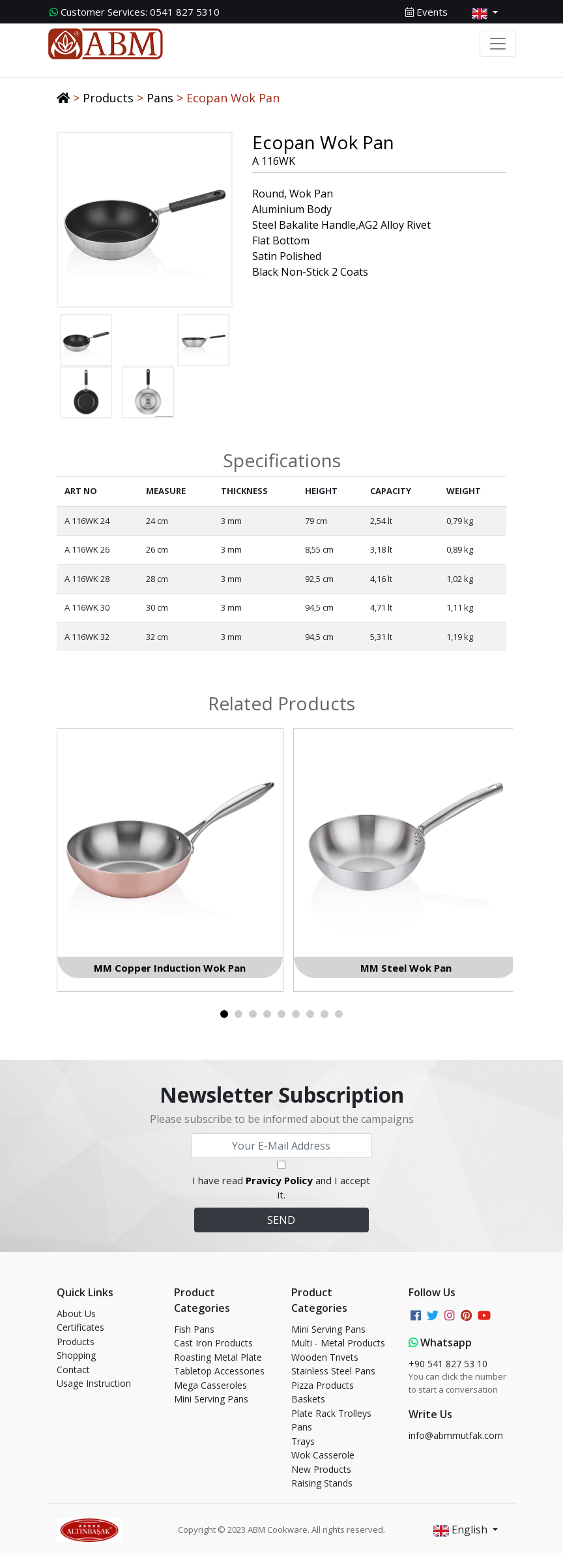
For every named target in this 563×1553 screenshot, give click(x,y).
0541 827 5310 (135, 11)
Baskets (308, 1399)
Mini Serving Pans (211, 1399)
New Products (321, 1469)
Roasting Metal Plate (218, 1357)
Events (426, 11)
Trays (303, 1441)
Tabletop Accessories (219, 1371)
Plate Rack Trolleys (331, 1413)
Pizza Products (322, 1385)
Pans (160, 98)
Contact (73, 1369)
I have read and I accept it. (281, 1188)
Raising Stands (322, 1483)
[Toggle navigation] (498, 44)
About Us (76, 1313)
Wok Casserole (322, 1455)
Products (108, 98)
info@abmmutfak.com (456, 1435)
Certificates (80, 1327)
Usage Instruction (94, 1383)
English (461, 1530)
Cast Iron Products (213, 1343)
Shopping (76, 1355)
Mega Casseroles (210, 1385)
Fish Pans (194, 1329)
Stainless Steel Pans (333, 1371)
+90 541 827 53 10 (448, 1363)
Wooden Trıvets (324, 1357)
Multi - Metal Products (338, 1343)
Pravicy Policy (279, 1180)
